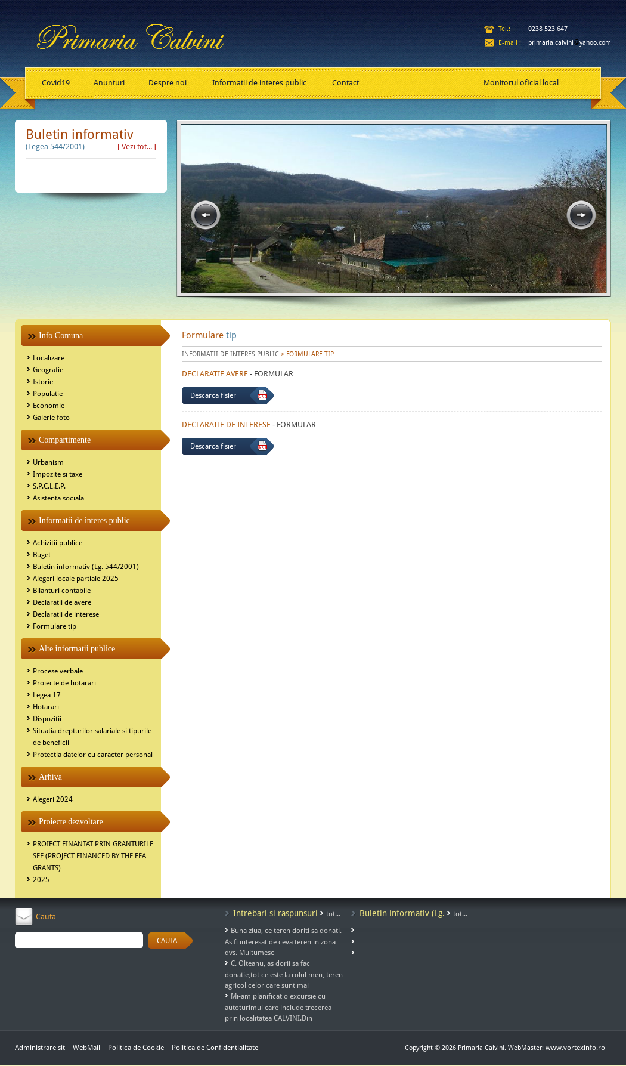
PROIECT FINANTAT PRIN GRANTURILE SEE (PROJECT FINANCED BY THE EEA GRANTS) (93, 856)
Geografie (48, 370)
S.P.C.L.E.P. (49, 486)
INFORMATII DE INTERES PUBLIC (230, 354)
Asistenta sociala (58, 498)
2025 (41, 880)
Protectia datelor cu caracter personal (93, 754)
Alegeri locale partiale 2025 (76, 578)
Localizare (48, 358)
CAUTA (167, 941)
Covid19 (56, 82)
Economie (48, 405)
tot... (333, 914)
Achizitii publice (57, 543)
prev (206, 215)
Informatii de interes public (259, 82)
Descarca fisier (213, 395)
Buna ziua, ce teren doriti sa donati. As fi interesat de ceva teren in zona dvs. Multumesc (283, 941)
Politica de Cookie (137, 1047)
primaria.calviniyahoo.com (569, 43)
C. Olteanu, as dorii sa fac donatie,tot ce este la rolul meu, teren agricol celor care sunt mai (284, 974)
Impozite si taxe (57, 474)
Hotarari (46, 707)
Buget (42, 555)
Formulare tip (54, 626)
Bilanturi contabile (62, 590)
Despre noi (167, 82)
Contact (345, 82)
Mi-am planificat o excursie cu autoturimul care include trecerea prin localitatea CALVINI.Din (278, 1007)
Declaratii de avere (62, 602)
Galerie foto (51, 417)
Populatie (48, 394)
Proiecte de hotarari (64, 683)
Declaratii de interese (66, 614)
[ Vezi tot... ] (136, 146)
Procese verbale (58, 671)
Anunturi (109, 82)
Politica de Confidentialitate (215, 1047)
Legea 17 (47, 695)
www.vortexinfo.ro (575, 1047)
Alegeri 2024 (53, 799)
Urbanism (48, 462)
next (581, 215)
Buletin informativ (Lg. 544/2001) (86, 567)
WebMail (86, 1047)
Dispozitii (47, 719)
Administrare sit (40, 1047)
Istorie (43, 382)
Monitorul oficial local (521, 82)
